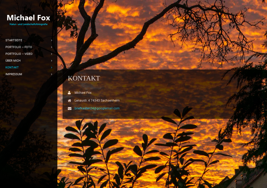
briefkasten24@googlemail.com (97, 108)
